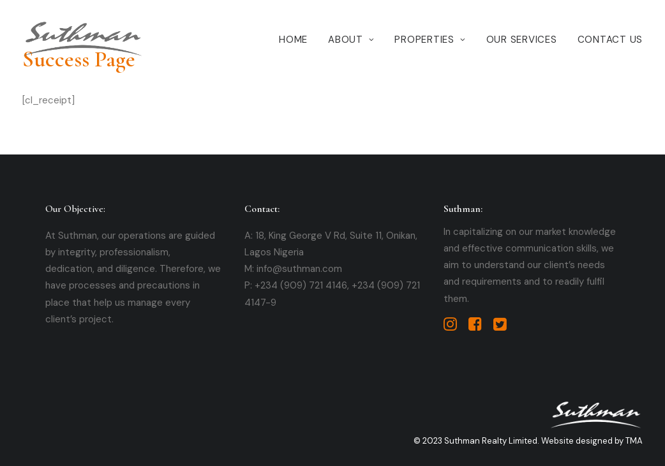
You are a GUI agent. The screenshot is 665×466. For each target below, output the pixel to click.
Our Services (521, 39)
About (351, 39)
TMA (634, 440)
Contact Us (610, 39)
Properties (429, 39)
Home (293, 39)
